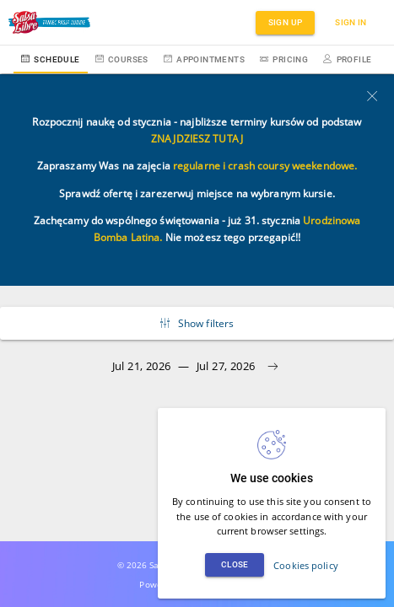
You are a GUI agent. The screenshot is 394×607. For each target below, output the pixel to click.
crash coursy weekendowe (291, 165)
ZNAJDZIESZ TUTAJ (197, 139)
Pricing (284, 59)
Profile (347, 59)
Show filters (197, 323)
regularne (196, 165)
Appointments (204, 59)
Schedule (50, 59)
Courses (121, 59)
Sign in (351, 22)
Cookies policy (305, 565)
